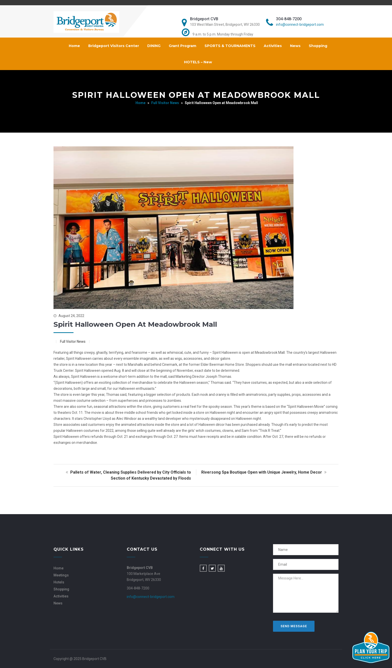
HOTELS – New (198, 62)
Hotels (59, 582)
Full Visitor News (165, 103)
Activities (273, 46)
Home (74, 46)
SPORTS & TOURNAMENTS (230, 46)
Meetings (61, 575)
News (295, 46)
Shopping (318, 46)
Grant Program (182, 46)
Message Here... (306, 593)
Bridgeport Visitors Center (113, 46)
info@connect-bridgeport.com (300, 25)
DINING (153, 46)
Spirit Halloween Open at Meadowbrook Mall (135, 324)
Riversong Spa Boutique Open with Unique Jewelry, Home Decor (264, 472)
